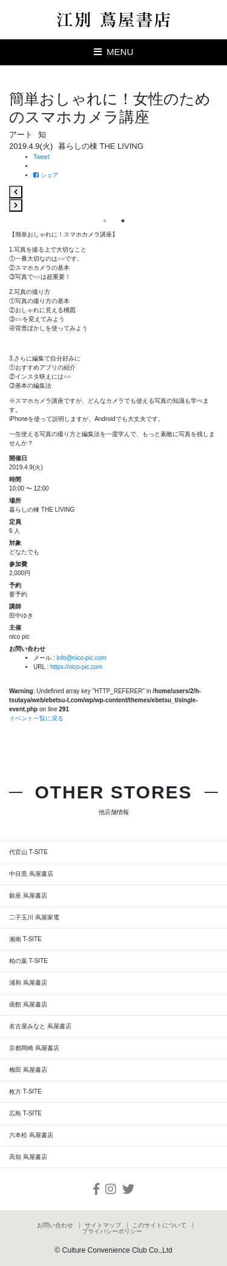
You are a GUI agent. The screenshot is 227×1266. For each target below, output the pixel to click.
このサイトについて (159, 1225)
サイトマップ (103, 1225)
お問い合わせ (55, 1225)
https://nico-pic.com (76, 667)
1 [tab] (105, 221)
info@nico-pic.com (81, 657)
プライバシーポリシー (112, 1231)
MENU (114, 52)
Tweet (41, 157)
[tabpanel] (113, 198)
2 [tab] (123, 221)
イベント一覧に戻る (36, 718)
